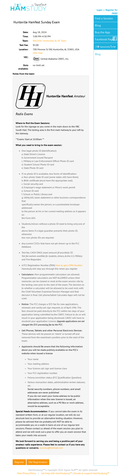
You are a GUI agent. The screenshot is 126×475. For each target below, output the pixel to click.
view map (38, 52)
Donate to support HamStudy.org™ (91, 473)
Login (99, 9)
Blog (98, 25)
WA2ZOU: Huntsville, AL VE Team (49, 40)
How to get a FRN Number (68, 265)
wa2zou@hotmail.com (51, 447)
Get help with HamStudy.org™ (56, 473)
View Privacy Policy (26, 473)
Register (19, 462)
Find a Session (104, 18)
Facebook (105, 38)
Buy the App (102, 32)
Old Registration (37, 462)
